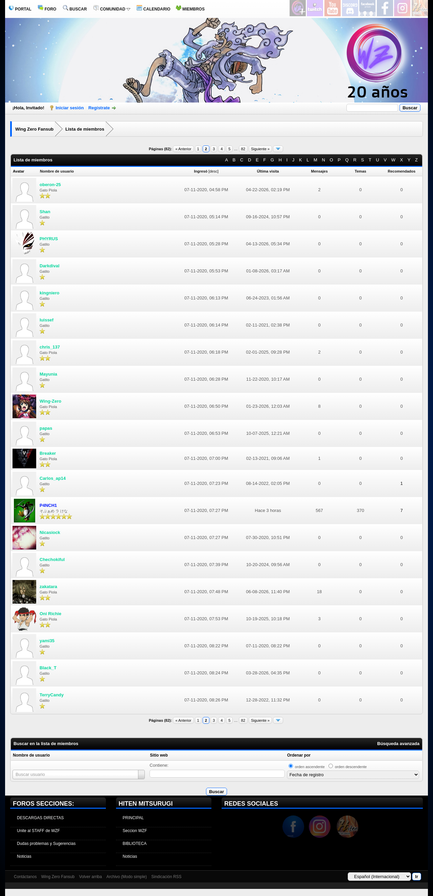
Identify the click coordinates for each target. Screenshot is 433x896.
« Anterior (183, 149)
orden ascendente (310, 767)
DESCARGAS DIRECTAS (40, 817)
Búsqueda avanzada (398, 743)
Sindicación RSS (166, 876)
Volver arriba (90, 876)
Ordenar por (299, 755)
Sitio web (159, 755)
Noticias (24, 856)
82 (243, 149)
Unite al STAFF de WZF (38, 830)
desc (213, 171)
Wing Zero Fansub (34, 129)
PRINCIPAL (133, 817)
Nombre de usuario (31, 755)
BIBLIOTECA (135, 843)
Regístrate (99, 107)
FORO (47, 9)
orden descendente (351, 767)
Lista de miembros (84, 129)
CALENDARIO (153, 9)
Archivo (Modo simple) (127, 876)
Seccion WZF (135, 830)
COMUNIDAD (111, 9)
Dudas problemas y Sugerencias (46, 843)
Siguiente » (260, 149)
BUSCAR (75, 9)
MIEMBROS (190, 9)
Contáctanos (25, 876)
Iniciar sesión (70, 107)
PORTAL (19, 9)
